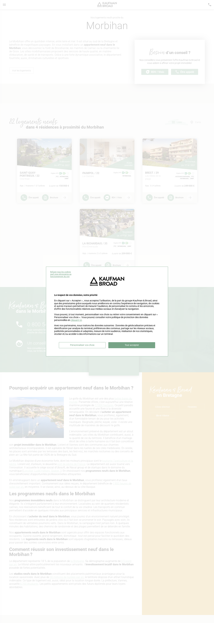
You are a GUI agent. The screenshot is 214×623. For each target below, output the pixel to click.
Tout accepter (132, 345)
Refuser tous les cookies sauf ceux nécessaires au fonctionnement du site (60, 274)
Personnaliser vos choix (82, 345)
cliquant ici (76, 320)
